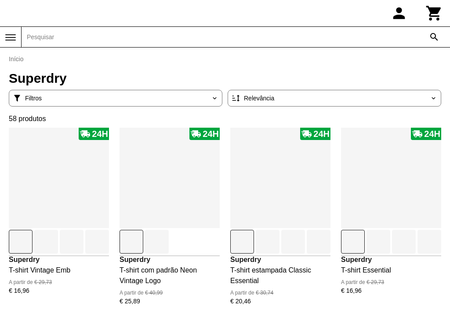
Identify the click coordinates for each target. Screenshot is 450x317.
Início (16, 59)
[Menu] (10, 37)
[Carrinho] (434, 13)
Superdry (24, 259)
